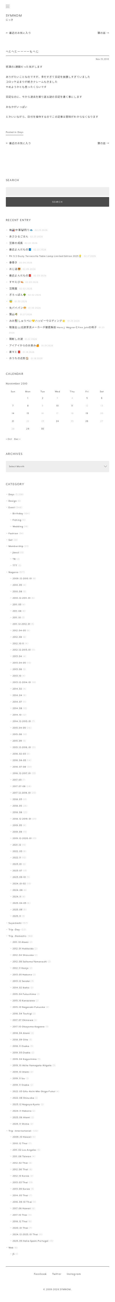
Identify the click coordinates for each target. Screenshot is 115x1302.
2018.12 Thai (20, 1221)
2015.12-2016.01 (22, 747)
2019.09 (17, 832)
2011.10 (17, 617)
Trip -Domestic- (18, 936)
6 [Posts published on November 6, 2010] (102, 398)
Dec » (17, 439)
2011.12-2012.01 (21, 624)
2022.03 (17, 851)
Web (11, 1247)
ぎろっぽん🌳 (17, 295)
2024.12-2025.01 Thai (25, 1234)
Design (13, 501)
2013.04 (17, 656)
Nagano (13, 572)
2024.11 (17, 896)
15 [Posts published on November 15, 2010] (28, 413)
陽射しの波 (16, 339)
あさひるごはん (18, 236)
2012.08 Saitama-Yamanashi (30, 961)
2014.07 (17, 702)
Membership (16, 546)
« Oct (9, 439)
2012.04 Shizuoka (23, 955)
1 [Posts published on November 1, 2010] (27, 398)
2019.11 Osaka (21, 1085)
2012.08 (17, 637)
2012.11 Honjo (21, 968)
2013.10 (17, 676)
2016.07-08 (19, 767)
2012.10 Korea (21, 1176)
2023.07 (17, 870)
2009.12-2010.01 (22, 578)
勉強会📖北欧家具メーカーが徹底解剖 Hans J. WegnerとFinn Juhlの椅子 (53, 327)
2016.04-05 (19, 760)
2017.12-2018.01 (22, 793)
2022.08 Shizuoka (23, 1098)
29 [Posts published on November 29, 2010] (27, 428)
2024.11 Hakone (22, 1111)
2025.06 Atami (21, 1117)
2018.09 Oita (20, 1039)
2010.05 (17, 585)
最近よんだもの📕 (20, 275)
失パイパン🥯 (18, 308)
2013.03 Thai (20, 1182)
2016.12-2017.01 (22, 773)
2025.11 (17, 916)
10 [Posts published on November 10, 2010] (57, 405)
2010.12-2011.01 (22, 598)
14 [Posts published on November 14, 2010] (13, 413)
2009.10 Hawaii (22, 1137)
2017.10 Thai (20, 1215)
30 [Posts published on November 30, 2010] (42, 428)
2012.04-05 (19, 630)
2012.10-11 (18, 643)
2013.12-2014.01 (22, 682)
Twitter (56, 1274)
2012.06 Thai (20, 1169)
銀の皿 (103, 33)
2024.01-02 (19, 883)
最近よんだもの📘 (20, 249)
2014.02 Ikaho (21, 987)
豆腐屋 (13, 288)
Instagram (74, 1274)
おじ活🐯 (15, 269)
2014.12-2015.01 (22, 721)
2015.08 (17, 734)
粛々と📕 (15, 352)
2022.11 (17, 857)
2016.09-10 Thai (22, 1202)
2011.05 (17, 604)
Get (11, 540)
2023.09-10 (19, 877)
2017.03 (17, 780)
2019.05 (17, 825)
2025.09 (18, 909)
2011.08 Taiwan (22, 1156)
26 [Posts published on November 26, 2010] (87, 421)
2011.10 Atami (21, 942)
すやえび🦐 (16, 282)
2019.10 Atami (21, 1072)
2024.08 (18, 890)
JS (14, 1254)
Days (20, 132)
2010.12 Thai (20, 1143)
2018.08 (17, 812)
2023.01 (17, 864)
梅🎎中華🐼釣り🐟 (21, 230)
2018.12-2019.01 (22, 819)
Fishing (17, 520)
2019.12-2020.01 (22, 838)
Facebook (40, 1274)
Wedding (18, 526)
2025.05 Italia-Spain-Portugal (30, 1241)
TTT (15, 565)
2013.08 (17, 669)
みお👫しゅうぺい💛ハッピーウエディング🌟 (37, 321)
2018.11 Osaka (21, 1046)
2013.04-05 (19, 663)
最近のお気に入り (18, 33)
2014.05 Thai (20, 1195)
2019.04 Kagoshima (25, 1059)
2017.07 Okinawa (23, 1020)
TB (14, 559)
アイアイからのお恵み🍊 (24, 345)
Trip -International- (20, 1131)
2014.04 (17, 695)
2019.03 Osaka (21, 1052)
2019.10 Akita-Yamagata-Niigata (32, 1065)
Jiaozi (16, 552)
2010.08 (17, 591)
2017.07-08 (19, 786)
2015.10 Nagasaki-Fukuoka (29, 1007)
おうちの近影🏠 (19, 358)
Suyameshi (15, 923)
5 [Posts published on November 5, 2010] (87, 398)
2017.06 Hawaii (22, 1208)
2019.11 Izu (19, 1078)
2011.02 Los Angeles (24, 1150)
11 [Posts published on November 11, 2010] (72, 405)
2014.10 (17, 715)
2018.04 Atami (21, 1033)
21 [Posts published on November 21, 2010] (13, 421)
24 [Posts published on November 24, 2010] (57, 421)
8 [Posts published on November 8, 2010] (28, 405)
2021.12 (17, 845)
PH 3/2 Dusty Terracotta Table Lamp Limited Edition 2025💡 (45, 256)
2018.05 (17, 806)
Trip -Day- (15, 929)
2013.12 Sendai (21, 981)
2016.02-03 (19, 754)
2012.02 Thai (20, 1163)
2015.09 (17, 741)
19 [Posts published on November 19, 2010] (87, 413)
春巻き (13, 262)
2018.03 (17, 799)
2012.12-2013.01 (22, 650)
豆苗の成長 (16, 243)
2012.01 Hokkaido (23, 948)
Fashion (13, 533)
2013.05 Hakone (22, 974)
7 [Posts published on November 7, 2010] (13, 405)
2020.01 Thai (20, 1228)
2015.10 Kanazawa (24, 1000)
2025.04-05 (19, 903)
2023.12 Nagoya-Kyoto (26, 1104)
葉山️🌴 (13, 314)
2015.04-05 (19, 728)
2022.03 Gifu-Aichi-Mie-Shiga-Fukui (34, 1091)
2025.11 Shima (21, 1124)
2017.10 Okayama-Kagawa (29, 1026)
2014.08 (17, 708)
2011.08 (17, 611)
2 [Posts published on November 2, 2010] (42, 398)
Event (12, 507)
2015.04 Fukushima (24, 994)
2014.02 (17, 689)
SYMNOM (14, 15)
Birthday (18, 513)
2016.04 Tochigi (22, 1013)
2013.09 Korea (21, 1189)
